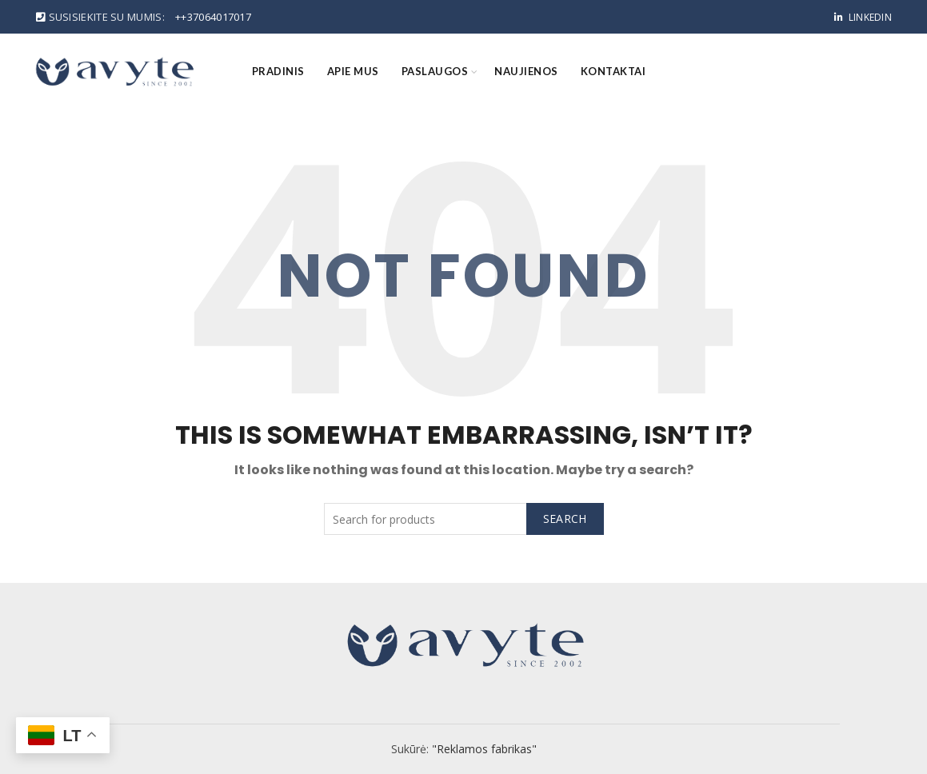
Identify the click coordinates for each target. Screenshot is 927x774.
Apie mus (353, 71)
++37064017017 (213, 17)
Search (565, 518)
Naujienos (526, 71)
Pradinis (278, 71)
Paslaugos (435, 71)
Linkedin (862, 17)
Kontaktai (613, 71)
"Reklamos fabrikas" (484, 748)
